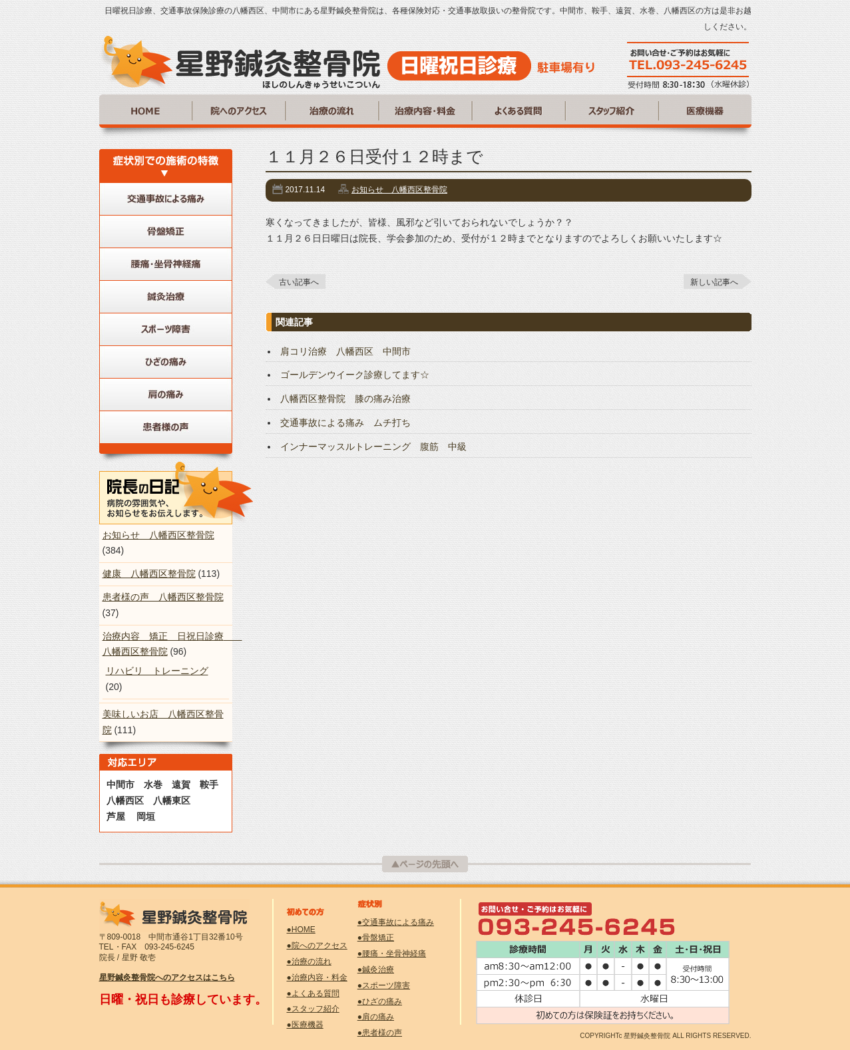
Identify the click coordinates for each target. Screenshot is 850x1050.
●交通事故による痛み (395, 922)
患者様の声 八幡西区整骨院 (163, 597)
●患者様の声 (379, 1032)
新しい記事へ (714, 282)
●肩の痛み (375, 1016)
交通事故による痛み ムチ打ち (345, 422)
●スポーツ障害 (383, 985)
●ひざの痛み (379, 1001)
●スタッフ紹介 (313, 1008)
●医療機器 (305, 1024)
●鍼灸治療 (375, 969)
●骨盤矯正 (375, 937)
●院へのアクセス (317, 945)
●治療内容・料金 (317, 977)
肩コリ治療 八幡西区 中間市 (345, 351)
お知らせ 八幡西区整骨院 (399, 189)
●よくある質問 (313, 993)
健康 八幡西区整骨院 (149, 573)
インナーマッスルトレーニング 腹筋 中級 (373, 446)
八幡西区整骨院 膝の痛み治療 (345, 398)
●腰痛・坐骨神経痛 (391, 953)
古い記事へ (299, 282)
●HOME (301, 929)
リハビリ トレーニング (157, 670)
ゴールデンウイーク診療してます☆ (354, 374)
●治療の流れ (309, 961)
